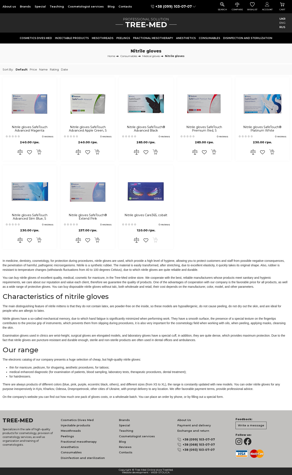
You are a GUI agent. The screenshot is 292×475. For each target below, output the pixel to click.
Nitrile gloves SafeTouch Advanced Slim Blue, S (29, 217)
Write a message (251, 425)
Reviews (125, 447)
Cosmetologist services (86, 6)
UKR (282, 18)
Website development (135, 472)
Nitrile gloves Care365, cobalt (146, 215)
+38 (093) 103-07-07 (199, 450)
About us (9, 6)
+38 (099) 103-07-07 (173, 6)
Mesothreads (102, 38)
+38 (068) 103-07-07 (199, 445)
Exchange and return (193, 430)
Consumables (209, 38)
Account (267, 6)
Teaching (57, 6)
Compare (237, 6)
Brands (25, 6)
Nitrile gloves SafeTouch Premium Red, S (204, 129)
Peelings (123, 38)
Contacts (125, 6)
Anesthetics (186, 38)
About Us (184, 420)
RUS (282, 27)
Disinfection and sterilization (247, 38)
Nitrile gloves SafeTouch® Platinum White (262, 129)
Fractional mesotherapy (153, 38)
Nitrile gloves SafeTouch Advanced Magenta (29, 129)
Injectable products (72, 38)
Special (40, 6)
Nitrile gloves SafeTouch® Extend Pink (88, 217)
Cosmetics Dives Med (36, 38)
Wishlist (252, 6)
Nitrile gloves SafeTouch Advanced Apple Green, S (88, 129)
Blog (111, 6)
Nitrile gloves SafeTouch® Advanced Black (146, 129)
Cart (282, 6)
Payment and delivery (194, 425)
